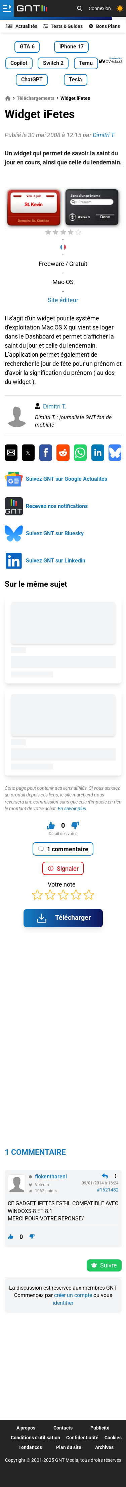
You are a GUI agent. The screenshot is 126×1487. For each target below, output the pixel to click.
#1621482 (108, 1189)
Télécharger (63, 918)
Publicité (100, 1428)
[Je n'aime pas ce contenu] (75, 825)
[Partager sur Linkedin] (97, 452)
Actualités (22, 26)
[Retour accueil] (32, 8)
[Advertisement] (63, 177)
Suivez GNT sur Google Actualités (66, 479)
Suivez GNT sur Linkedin (55, 560)
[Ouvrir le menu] (7, 8)
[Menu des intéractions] (116, 1176)
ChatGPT (32, 79)
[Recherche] (80, 8)
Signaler (63, 868)
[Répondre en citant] (105, 1176)
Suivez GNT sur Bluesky (55, 533)
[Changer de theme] (120, 8)
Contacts (63, 1428)
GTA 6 (27, 46)
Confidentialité (82, 1437)
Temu (86, 63)
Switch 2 (53, 63)
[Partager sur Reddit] (62, 452)
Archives (104, 1447)
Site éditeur (63, 300)
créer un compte (73, 1295)
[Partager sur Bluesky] (115, 452)
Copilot (18, 63)
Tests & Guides (63, 26)
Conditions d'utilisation (35, 1437)
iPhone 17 (71, 46)
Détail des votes (63, 833)
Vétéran (42, 1184)
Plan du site (68, 1447)
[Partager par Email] (11, 452)
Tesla (75, 79)
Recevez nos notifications (57, 506)
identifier (63, 1303)
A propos (25, 1428)
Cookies (113, 1437)
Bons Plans (104, 26)
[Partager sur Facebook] (45, 452)
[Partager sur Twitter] (28, 452)
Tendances (30, 1447)
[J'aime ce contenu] (50, 825)
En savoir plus (72, 808)
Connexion (100, 8)
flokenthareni (51, 1176)
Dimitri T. (55, 406)
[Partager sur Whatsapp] (80, 452)
